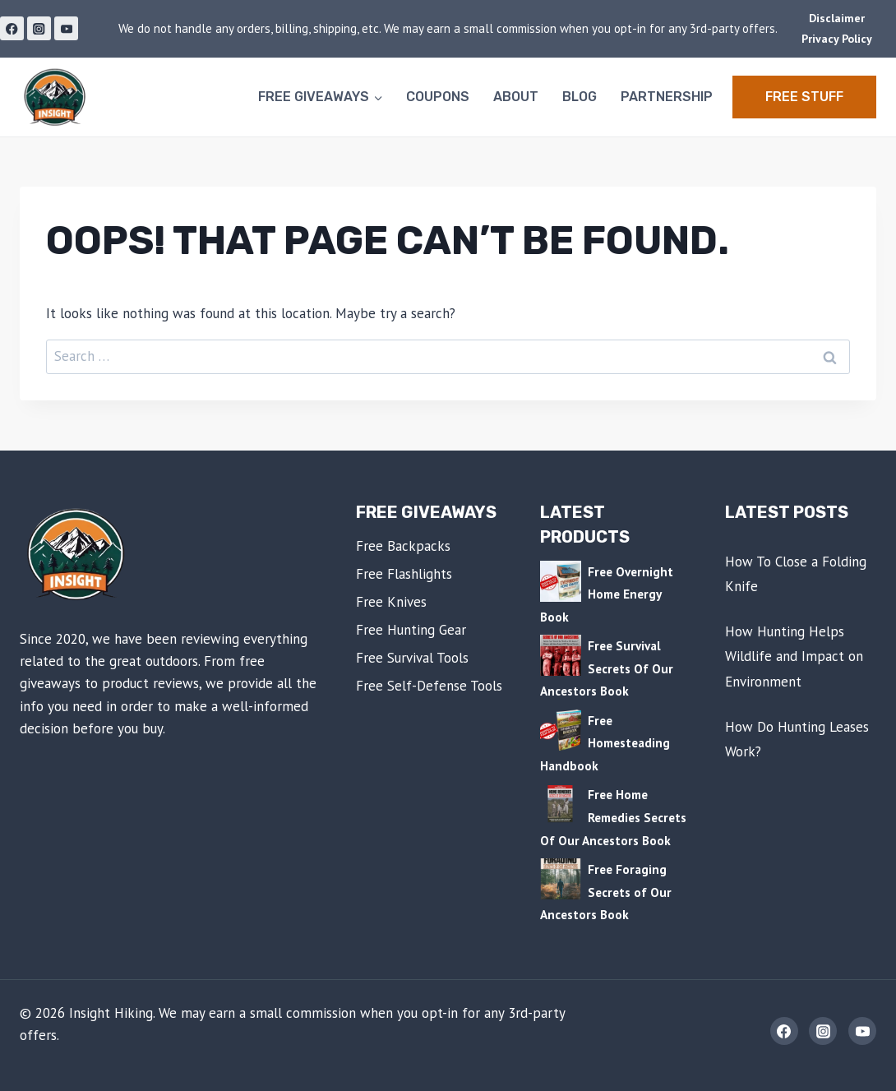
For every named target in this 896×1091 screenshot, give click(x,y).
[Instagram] (39, 28)
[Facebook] (12, 28)
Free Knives (391, 602)
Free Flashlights (404, 574)
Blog (579, 96)
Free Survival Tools (412, 658)
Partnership (667, 96)
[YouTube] (66, 28)
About (515, 96)
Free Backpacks (403, 546)
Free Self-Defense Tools (429, 686)
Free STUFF (804, 96)
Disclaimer (837, 18)
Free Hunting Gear (411, 630)
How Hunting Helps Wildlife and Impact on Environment (794, 656)
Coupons (437, 96)
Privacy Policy (836, 38)
